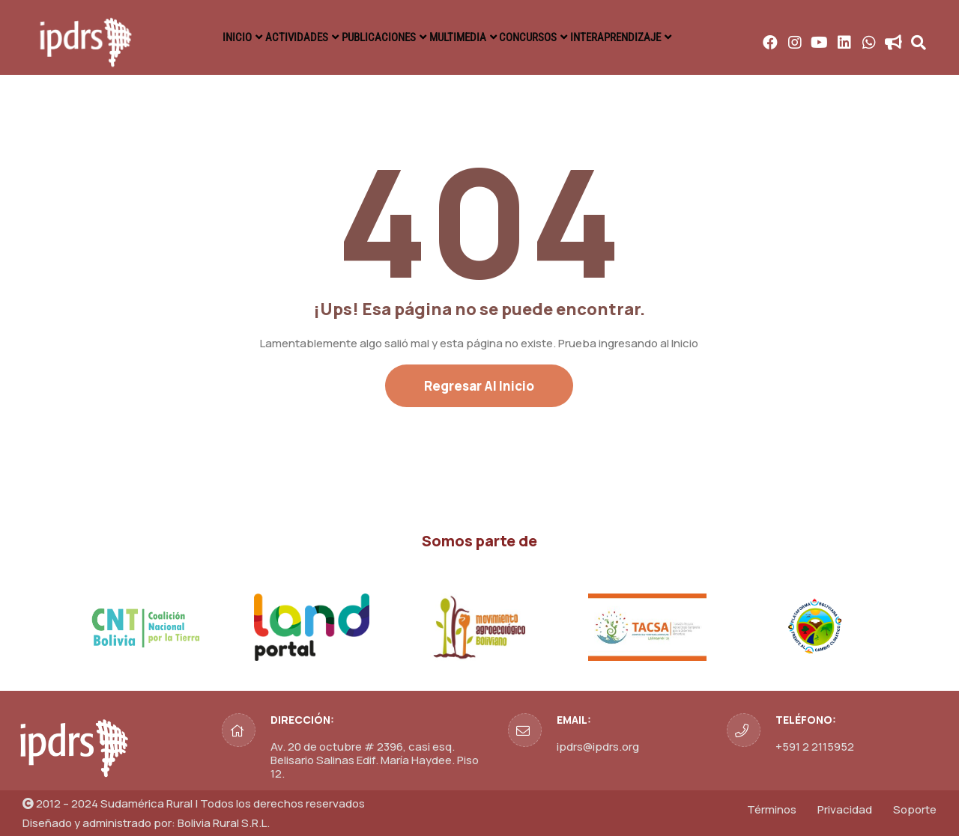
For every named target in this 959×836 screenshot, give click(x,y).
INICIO (212, 37)
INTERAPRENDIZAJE (643, 37)
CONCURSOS (546, 37)
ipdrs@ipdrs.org (598, 746)
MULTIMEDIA (465, 37)
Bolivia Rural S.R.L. (224, 823)
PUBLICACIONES (374, 37)
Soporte (915, 809)
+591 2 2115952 (814, 746)
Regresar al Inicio (479, 385)
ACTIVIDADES (283, 37)
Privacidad (844, 809)
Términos (771, 809)
